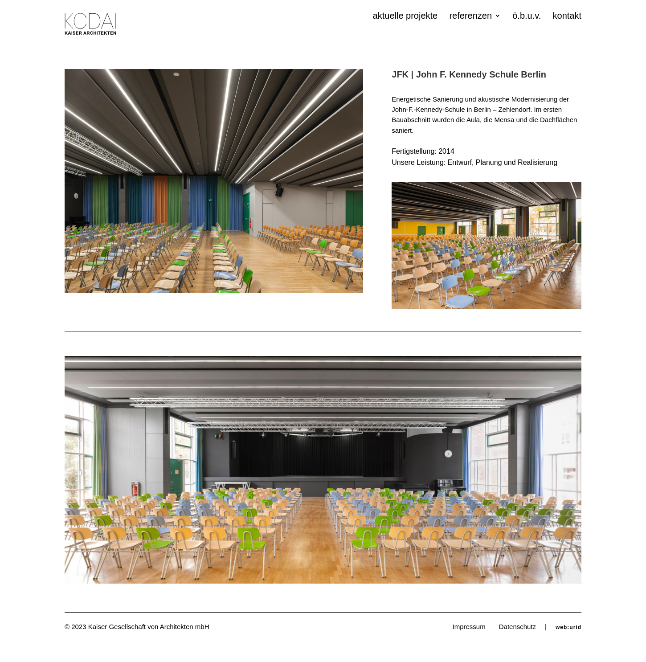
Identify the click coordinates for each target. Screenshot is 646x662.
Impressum (469, 626)
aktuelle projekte (405, 16)
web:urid (568, 627)
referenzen (470, 16)
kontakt (567, 16)
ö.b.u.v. (526, 16)
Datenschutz (517, 626)
